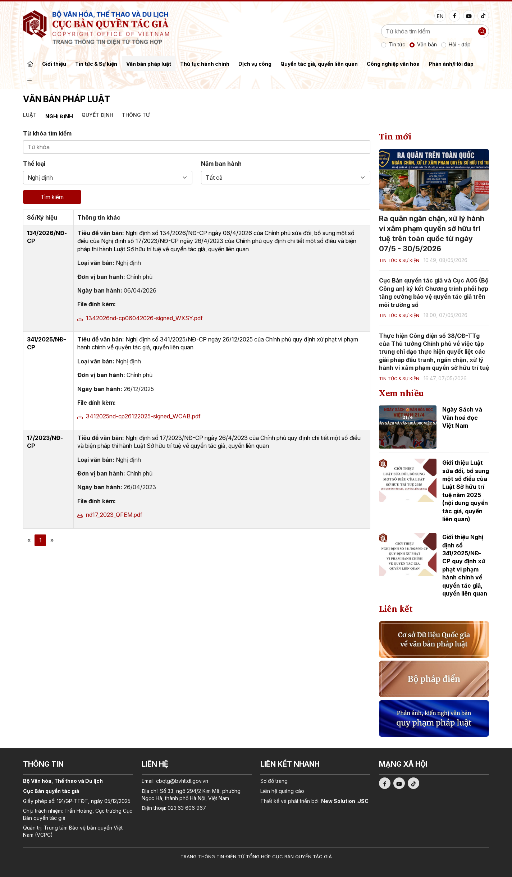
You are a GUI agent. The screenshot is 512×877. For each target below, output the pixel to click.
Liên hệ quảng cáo (282, 791)
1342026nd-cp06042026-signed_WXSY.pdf (140, 318)
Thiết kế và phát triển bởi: (314, 801)
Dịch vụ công (254, 64)
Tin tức (397, 44)
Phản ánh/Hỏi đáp (451, 64)
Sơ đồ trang (274, 781)
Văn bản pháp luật (148, 64)
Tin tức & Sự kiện (96, 64)
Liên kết (395, 608)
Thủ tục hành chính (204, 64)
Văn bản (427, 44)
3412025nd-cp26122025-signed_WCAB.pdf (139, 416)
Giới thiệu (54, 64)
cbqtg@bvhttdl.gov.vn (182, 781)
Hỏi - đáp (460, 44)
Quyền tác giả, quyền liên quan (319, 64)
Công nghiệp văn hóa (393, 64)
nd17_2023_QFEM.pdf (109, 514)
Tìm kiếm (52, 197)
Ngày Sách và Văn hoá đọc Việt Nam (462, 417)
